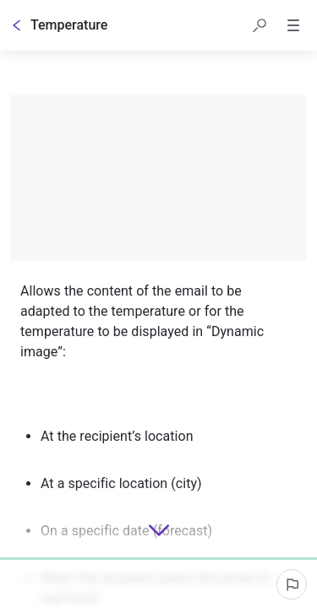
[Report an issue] (291, 584)
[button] (259, 25)
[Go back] (17, 25)
